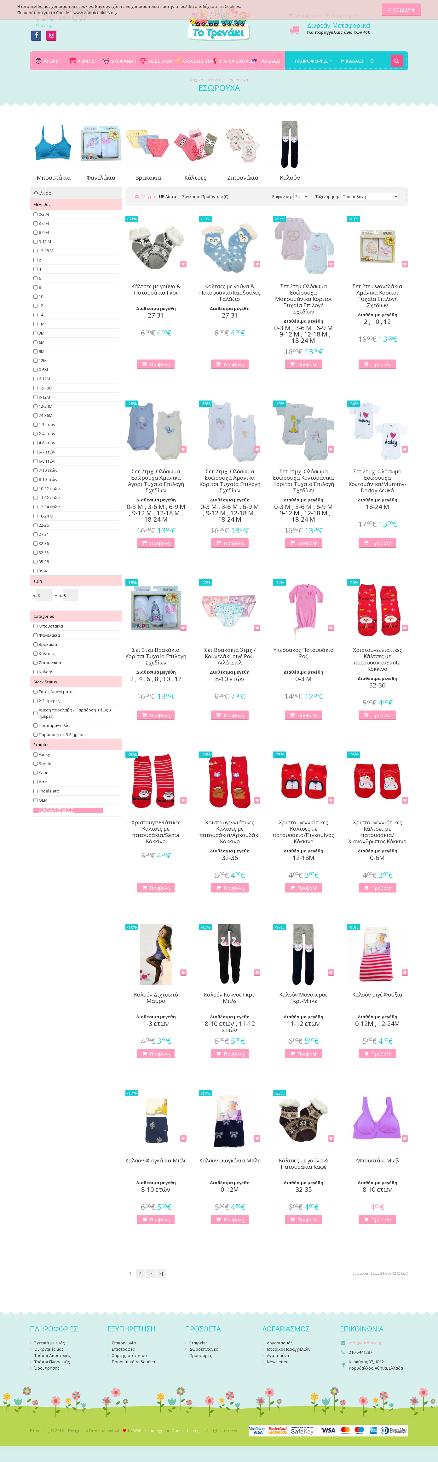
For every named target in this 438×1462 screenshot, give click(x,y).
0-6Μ (43, 369)
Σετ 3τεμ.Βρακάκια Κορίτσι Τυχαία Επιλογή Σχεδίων (155, 656)
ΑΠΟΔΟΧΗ (401, 9)
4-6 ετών (47, 443)
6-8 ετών (47, 461)
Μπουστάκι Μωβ (377, 1160)
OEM (43, 800)
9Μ (41, 351)
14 (41, 315)
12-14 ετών (49, 507)
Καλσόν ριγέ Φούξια (377, 994)
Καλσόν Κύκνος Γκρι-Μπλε (230, 997)
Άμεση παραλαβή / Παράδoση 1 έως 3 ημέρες (75, 713)
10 (41, 296)
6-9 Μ (44, 232)
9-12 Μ (45, 241)
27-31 (44, 534)
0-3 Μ (44, 214)
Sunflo (45, 763)
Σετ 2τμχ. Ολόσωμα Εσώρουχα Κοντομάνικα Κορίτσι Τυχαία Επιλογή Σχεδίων (303, 481)
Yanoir (45, 772)
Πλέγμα (145, 196)
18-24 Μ (46, 516)
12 (41, 305)
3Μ (41, 333)
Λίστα (167, 196)
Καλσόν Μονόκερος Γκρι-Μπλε (303, 997)
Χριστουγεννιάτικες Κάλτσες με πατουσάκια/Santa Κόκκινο (377, 659)
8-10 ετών (48, 479)
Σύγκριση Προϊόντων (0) (205, 196)
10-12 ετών (49, 488)
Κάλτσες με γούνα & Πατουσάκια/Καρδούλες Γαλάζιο (229, 292)
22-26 (44, 525)
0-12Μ (44, 397)
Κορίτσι (215, 80)
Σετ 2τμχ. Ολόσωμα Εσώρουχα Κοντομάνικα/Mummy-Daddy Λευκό (377, 481)
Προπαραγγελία (54, 725)
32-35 (44, 552)
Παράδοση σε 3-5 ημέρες (62, 734)
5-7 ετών (47, 452)
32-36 (44, 543)
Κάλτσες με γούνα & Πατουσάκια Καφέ (303, 1163)
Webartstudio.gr (148, 1430)
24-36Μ (45, 415)
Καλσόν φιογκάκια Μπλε (229, 1160)
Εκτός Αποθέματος (56, 691)
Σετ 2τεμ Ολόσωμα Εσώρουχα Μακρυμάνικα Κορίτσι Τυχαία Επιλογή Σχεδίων (303, 299)
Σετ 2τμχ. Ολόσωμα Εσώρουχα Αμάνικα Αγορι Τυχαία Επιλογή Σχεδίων (156, 481)
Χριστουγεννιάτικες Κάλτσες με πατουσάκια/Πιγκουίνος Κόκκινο (303, 832)
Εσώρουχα (238, 80)
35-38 (44, 561)
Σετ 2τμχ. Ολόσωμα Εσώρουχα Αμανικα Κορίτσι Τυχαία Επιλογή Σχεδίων (229, 481)
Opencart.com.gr (186, 1430)
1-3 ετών (47, 424)
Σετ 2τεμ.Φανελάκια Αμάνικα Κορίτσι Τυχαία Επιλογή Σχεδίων (377, 295)
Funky (44, 754)
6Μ (41, 342)
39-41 (44, 571)
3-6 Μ (44, 223)
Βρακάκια (148, 177)
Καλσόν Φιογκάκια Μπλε (156, 1160)
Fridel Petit (49, 791)
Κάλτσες (195, 177)
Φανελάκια (100, 177)
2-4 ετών (47, 433)
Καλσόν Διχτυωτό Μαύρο (156, 997)
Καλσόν (290, 177)
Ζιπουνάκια (242, 177)
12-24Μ (45, 406)
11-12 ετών (49, 497)
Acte (43, 782)
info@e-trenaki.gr (365, 1343)
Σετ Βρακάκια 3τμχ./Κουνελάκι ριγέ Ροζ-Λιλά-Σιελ (230, 656)
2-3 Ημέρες (49, 701)
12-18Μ (45, 388)
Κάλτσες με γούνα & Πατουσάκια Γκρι (156, 289)
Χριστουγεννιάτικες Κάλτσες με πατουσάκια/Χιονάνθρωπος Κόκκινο (377, 832)
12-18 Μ (46, 251)
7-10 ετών (48, 470)
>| (161, 1273)
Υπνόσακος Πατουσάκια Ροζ (304, 653)
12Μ (43, 360)
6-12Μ (44, 379)
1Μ (41, 324)
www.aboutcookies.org (95, 12)
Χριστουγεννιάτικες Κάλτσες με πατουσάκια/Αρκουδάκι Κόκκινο (229, 832)
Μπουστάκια (54, 177)
